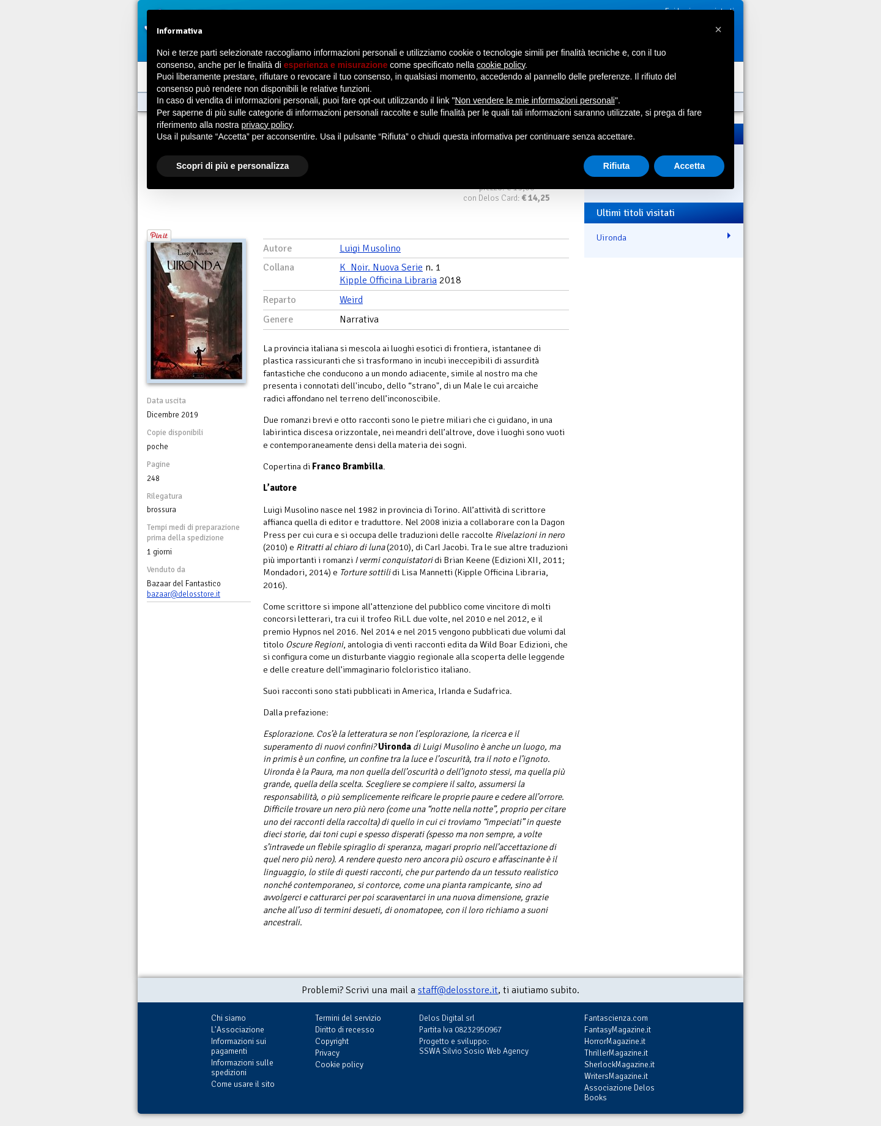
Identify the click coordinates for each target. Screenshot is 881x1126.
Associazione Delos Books (619, 1093)
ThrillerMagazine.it (616, 1053)
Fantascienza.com (616, 1018)
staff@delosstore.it (458, 990)
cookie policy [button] (501, 65)
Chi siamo (228, 1018)
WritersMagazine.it (616, 1076)
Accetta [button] (689, 166)
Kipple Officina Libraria (388, 280)
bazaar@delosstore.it (183, 594)
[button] (718, 29)
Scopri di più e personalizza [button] (232, 166)
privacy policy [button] (267, 125)
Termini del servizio (348, 1018)
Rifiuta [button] (616, 166)
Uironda (611, 237)
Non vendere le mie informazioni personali (534, 100)
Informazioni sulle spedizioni (242, 1067)
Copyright (332, 1041)
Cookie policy (339, 1064)
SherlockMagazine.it (619, 1064)
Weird (351, 300)
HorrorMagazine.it (614, 1041)
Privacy (327, 1053)
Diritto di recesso (344, 1029)
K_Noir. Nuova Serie (381, 267)
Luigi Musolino (370, 248)
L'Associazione (237, 1029)
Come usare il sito (243, 1084)
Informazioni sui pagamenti (238, 1046)
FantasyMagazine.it (617, 1029)
